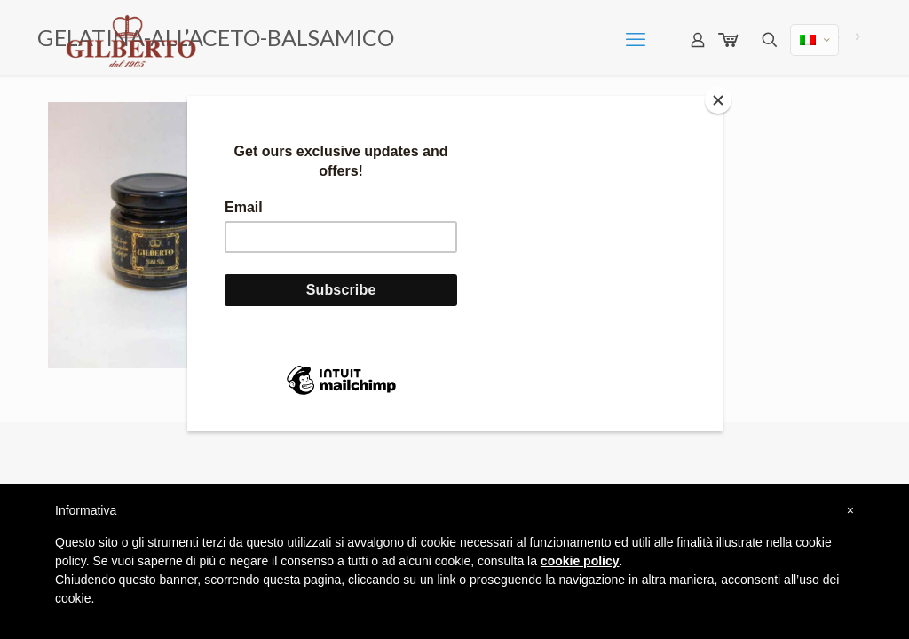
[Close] (718, 100)
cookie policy (580, 561)
